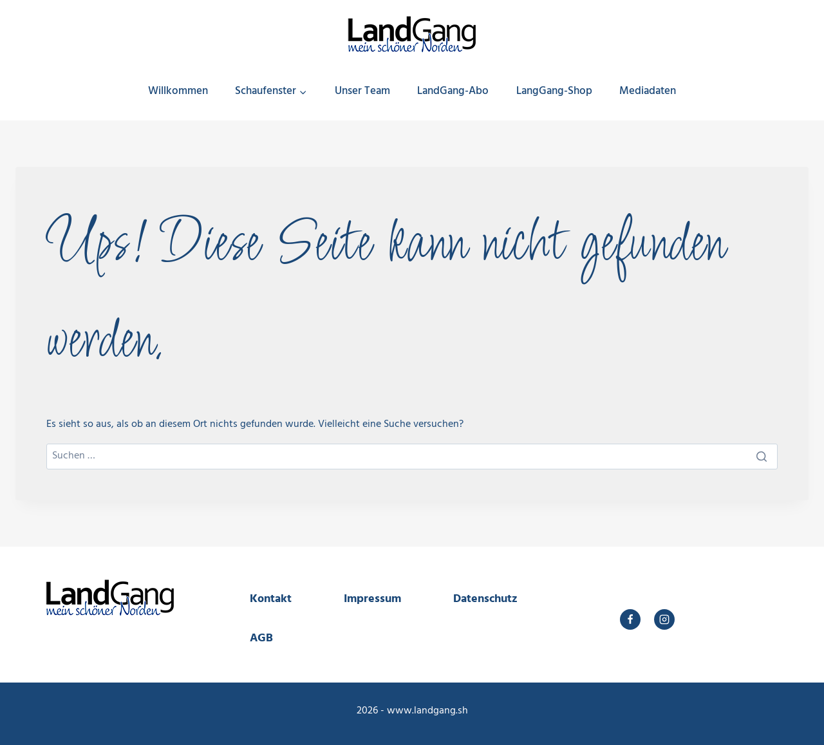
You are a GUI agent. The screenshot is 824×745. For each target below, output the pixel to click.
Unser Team (362, 91)
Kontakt (271, 599)
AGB (261, 638)
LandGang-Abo (453, 91)
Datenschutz (485, 599)
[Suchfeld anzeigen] (795, 91)
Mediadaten (647, 91)
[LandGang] (412, 30)
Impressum (372, 599)
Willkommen (178, 91)
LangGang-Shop (554, 91)
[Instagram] (664, 619)
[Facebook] (630, 619)
